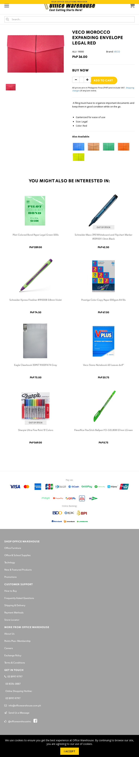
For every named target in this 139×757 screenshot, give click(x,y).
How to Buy (10, 591)
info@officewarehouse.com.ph (22, 705)
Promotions (10, 577)
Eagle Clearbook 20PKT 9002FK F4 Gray (35, 365)
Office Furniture (12, 548)
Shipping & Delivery (14, 605)
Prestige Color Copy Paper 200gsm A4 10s (103, 300)
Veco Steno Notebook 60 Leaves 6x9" (103, 365)
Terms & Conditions (14, 663)
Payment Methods (14, 612)
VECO (117, 51)
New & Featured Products (18, 570)
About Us (9, 634)
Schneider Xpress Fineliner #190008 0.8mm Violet (35, 300)
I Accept (69, 751)
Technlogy (9, 562)
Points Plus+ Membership (17, 641)
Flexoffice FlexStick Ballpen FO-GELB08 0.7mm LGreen (103, 430)
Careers (8, 648)
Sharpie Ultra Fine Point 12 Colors (35, 430)
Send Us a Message (16, 713)
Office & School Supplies (17, 555)
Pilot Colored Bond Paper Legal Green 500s (36, 235)
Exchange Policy (12, 655)
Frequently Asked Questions (19, 598)
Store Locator (11, 620)
